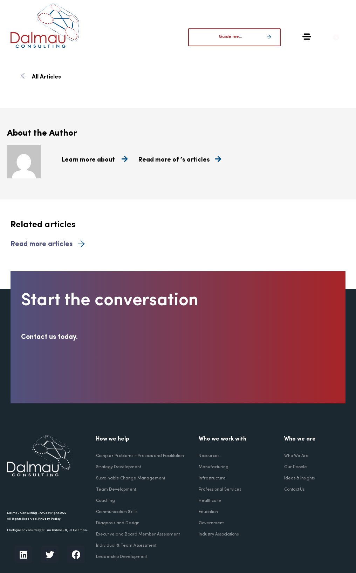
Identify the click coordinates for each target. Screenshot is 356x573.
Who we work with (222, 439)
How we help (112, 439)
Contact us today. (49, 337)
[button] (342, 37)
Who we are (300, 439)
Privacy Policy (49, 518)
